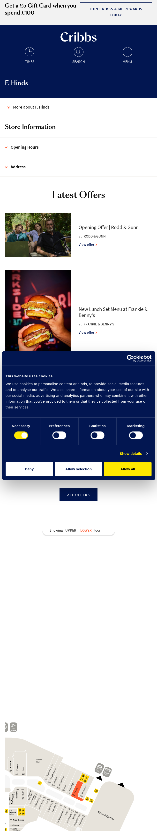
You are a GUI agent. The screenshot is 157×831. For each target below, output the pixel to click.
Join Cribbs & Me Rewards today (116, 12)
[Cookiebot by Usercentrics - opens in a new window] (130, 358)
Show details (131, 453)
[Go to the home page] (78, 40)
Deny (29, 469)
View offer (88, 244)
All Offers (78, 494)
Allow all (127, 469)
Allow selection (78, 469)
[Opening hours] (29, 55)
